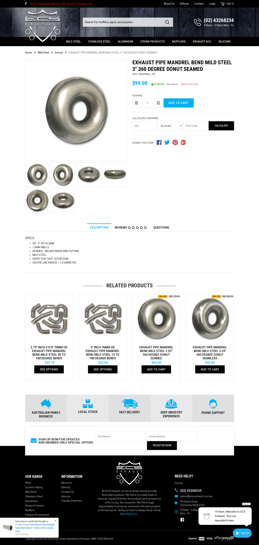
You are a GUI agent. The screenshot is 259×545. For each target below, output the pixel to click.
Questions (161, 227)
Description (99, 227)
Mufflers (178, 41)
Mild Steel (73, 41)
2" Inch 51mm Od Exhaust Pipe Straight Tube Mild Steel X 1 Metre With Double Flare (35, 528)
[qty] (147, 102)
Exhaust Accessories (37, 514)
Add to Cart (178, 103)
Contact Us (67, 491)
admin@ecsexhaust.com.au (196, 496)
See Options (49, 369)
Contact (199, 3)
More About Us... (129, 514)
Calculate (221, 125)
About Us (169, 3)
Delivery (184, 3)
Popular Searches (71, 500)
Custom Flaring (34, 487)
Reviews (131, 227)
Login (212, 3)
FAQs (28, 482)
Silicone (224, 41)
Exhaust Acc (202, 41)
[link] (27, 3)
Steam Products (152, 41)
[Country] (170, 125)
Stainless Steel (99, 41)
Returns (65, 496)
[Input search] (123, 22)
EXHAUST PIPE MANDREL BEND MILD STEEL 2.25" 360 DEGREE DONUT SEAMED (156, 353)
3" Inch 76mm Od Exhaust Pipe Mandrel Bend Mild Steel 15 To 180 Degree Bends (103, 353)
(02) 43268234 (219, 20)
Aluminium (125, 41)
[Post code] (195, 125)
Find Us (179, 483)
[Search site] (168, 22)
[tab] (99, 228)
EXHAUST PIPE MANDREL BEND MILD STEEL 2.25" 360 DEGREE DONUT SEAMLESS (210, 353)
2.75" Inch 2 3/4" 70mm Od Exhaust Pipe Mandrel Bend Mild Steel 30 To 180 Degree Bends (49, 353)
